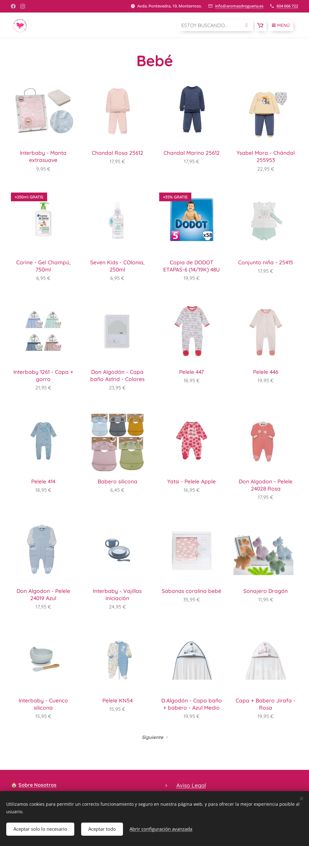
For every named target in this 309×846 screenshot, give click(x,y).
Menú (281, 25)
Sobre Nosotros (37, 785)
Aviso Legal (191, 785)
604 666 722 (287, 6)
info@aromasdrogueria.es (239, 6)
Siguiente (152, 737)
